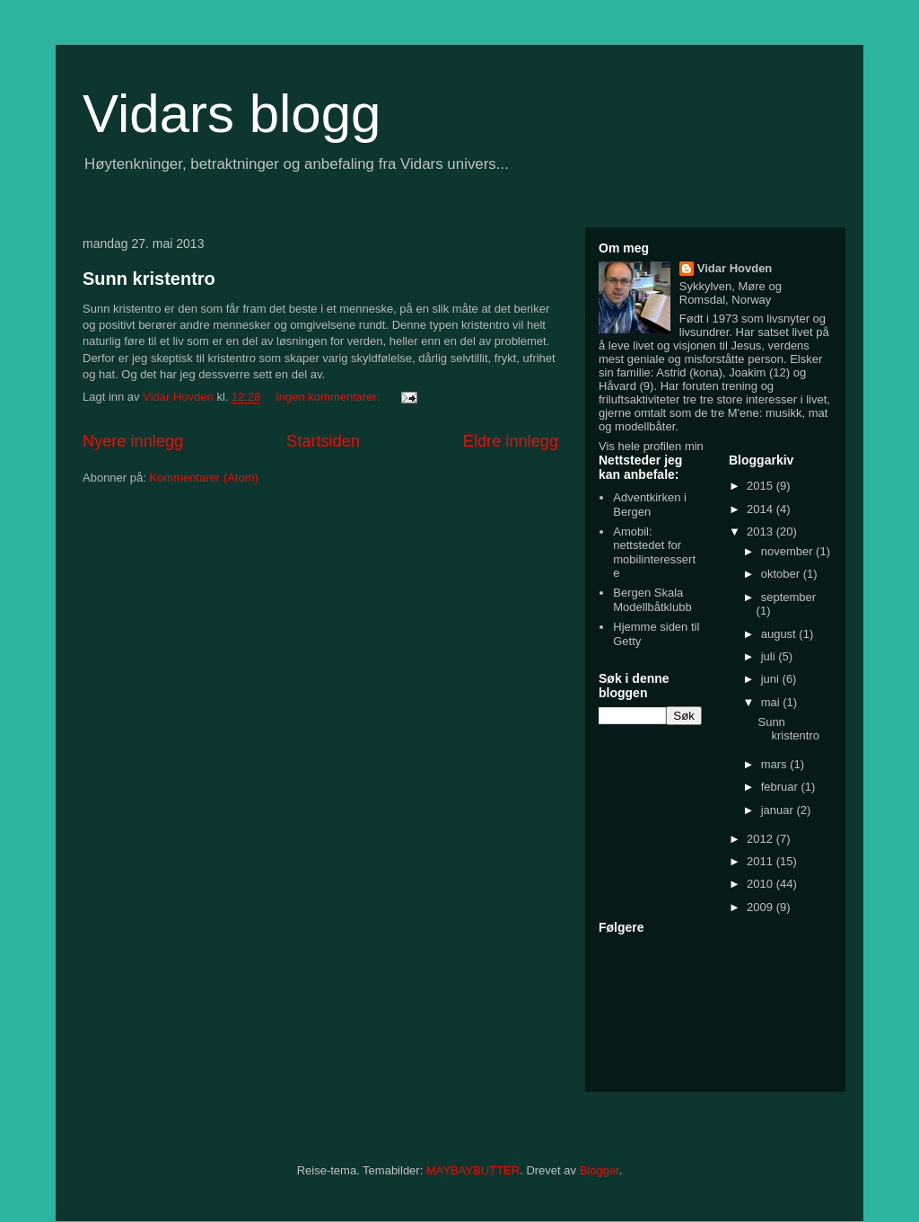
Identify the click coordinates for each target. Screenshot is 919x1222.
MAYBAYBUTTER (473, 1170)
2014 (761, 509)
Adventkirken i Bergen (650, 504)
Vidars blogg (232, 114)
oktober (782, 573)
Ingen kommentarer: (329, 396)
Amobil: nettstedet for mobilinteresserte (654, 552)
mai (772, 702)
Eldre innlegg (510, 441)
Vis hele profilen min (651, 446)
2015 (761, 485)
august (780, 634)
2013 (761, 531)
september (788, 597)
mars (776, 764)
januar (779, 810)
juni (772, 679)
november (788, 551)
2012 (761, 839)
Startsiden (323, 441)
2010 (761, 883)
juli (770, 656)
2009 (761, 907)
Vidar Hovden (735, 268)
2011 (761, 861)
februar (781, 786)
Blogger (599, 1170)
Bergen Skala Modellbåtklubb (652, 600)
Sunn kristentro (149, 278)
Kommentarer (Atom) (203, 477)
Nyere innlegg (133, 441)
